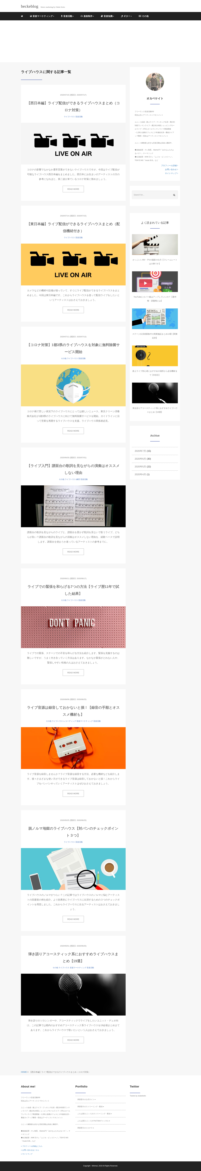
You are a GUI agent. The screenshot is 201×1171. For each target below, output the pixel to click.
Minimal (95, 1166)
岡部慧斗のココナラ (85, 1128)
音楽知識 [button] (107, 16)
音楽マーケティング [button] (42, 16)
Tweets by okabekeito (138, 1096)
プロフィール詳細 (169, 165)
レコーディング (69, 721)
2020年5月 (140, 466)
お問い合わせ (171, 169)
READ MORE (73, 189)
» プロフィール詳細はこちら (31, 1146)
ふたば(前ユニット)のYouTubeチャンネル (93, 1121)
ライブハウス (69, 117)
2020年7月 (140, 451)
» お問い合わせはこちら (30, 1150)
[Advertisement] (100, 41)
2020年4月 (140, 474)
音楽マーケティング (84, 721)
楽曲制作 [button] (87, 16)
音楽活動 (79, 117)
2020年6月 (140, 458)
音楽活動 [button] (67, 16)
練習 (78, 479)
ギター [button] (126, 16)
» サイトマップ (26, 1154)
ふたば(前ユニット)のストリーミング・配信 (94, 1114)
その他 (144, 16)
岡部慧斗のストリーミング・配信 (90, 1107)
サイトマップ (171, 173)
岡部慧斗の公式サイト (86, 1099)
